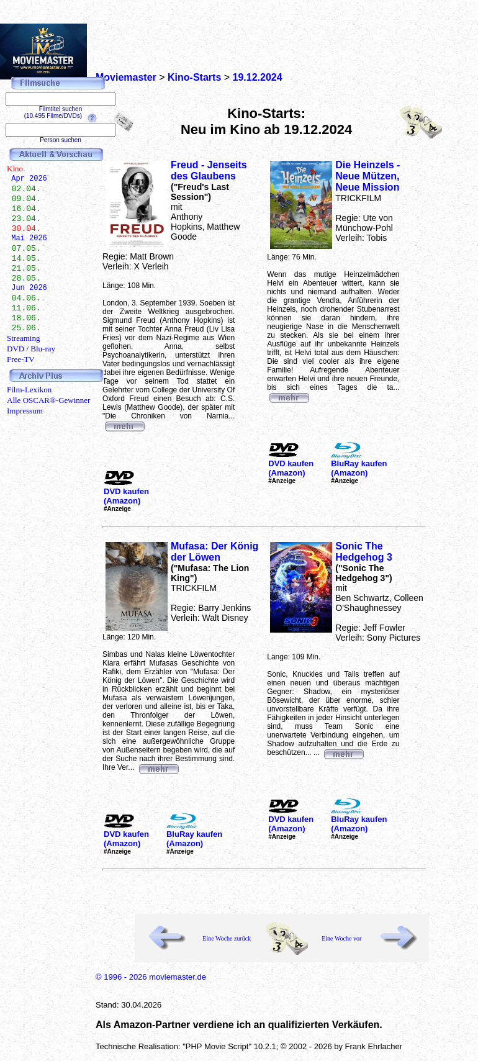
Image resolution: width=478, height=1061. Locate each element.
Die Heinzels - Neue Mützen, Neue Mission (367, 176)
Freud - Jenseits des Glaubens (209, 170)
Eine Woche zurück (226, 938)
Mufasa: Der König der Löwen (214, 551)
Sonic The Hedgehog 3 (363, 551)
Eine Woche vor (341, 938)
